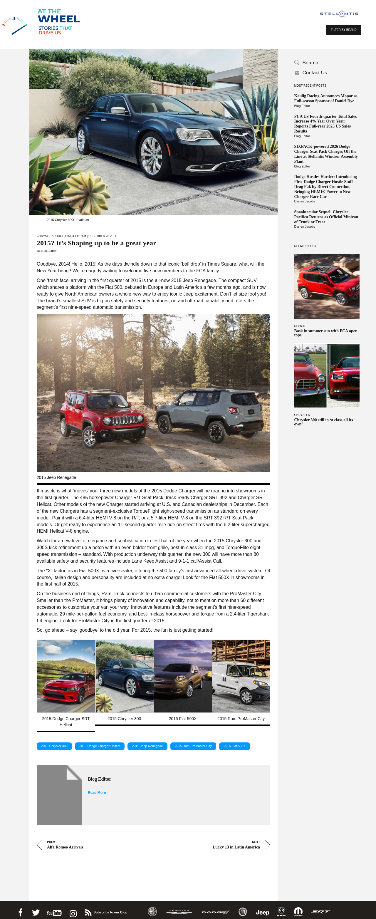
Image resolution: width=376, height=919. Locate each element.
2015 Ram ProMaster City (193, 743)
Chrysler (302, 415)
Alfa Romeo (152, 909)
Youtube (54, 909)
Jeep (75, 236)
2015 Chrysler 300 (54, 743)
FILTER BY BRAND (343, 29)
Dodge (58, 236)
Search (310, 63)
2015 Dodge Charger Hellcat (99, 743)
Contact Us (315, 73)
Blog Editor (302, 106)
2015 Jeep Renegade (147, 743)
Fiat (68, 236)
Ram (83, 236)
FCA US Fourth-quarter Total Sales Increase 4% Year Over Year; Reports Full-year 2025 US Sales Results (325, 123)
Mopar (298, 909)
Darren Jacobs (304, 201)
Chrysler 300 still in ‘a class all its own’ (323, 422)
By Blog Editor (46, 250)
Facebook (20, 909)
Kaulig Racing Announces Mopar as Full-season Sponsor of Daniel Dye (325, 98)
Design (300, 326)
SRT (320, 909)
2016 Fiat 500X (235, 743)
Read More (97, 790)
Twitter (35, 909)
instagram (72, 909)
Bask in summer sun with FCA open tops (325, 333)
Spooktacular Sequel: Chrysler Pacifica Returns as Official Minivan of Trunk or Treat (326, 217)
